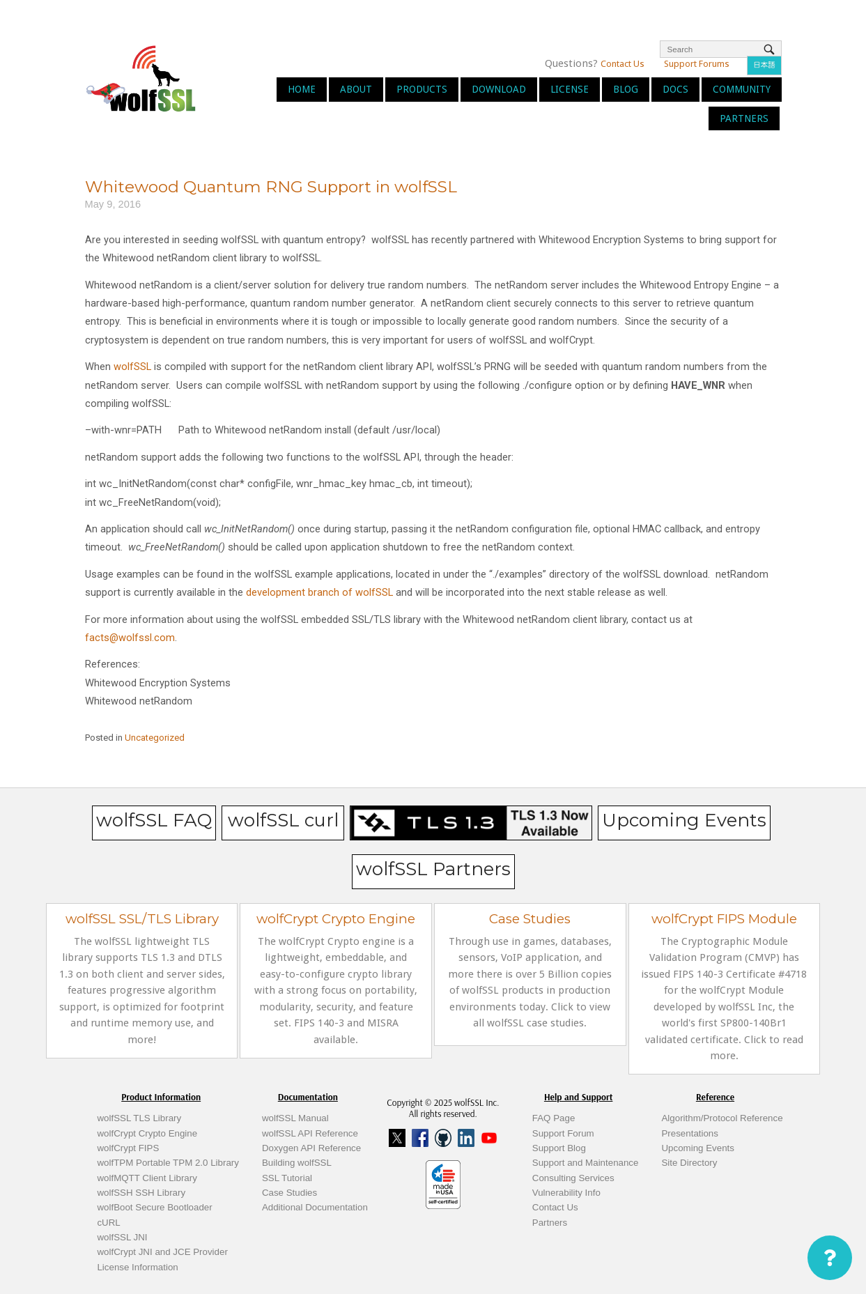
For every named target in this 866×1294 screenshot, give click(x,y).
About (356, 89)
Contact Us (622, 64)
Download (499, 89)
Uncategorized (155, 737)
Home (302, 89)
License (569, 89)
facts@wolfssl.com (130, 637)
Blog (625, 89)
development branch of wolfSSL (319, 592)
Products (421, 89)
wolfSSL (132, 366)
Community (742, 89)
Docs (675, 89)
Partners (744, 118)
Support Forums (696, 64)
